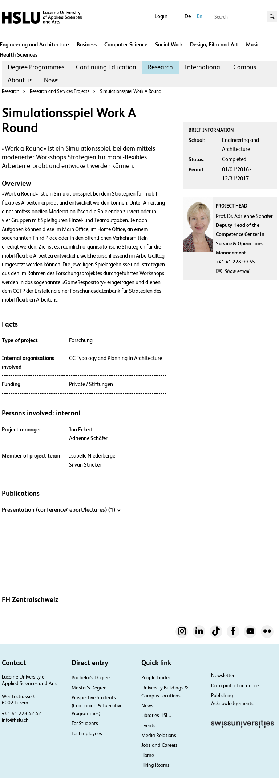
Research (160, 67)
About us (20, 80)
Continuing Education (106, 67)
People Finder (155, 677)
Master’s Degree (89, 688)
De (188, 16)
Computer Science (125, 44)
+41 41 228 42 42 (21, 713)
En (199, 16)
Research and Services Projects (59, 91)
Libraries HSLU (156, 715)
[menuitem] (36, 67)
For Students (85, 723)
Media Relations (158, 735)
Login (161, 16)
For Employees (87, 733)
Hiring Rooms (155, 765)
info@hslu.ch (15, 720)
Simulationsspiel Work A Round (130, 91)
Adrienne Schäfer (88, 438)
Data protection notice (235, 685)
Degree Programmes (36, 67)
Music (253, 44)
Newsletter (222, 675)
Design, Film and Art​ (214, 44)
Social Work (169, 44)
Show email (237, 271)
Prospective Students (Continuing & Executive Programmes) (97, 705)
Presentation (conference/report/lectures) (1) (61, 509)
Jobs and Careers (159, 745)
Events (148, 725)
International (203, 67)
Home (147, 755)
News (51, 80)
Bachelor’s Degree (91, 677)
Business (87, 44)
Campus (244, 67)
